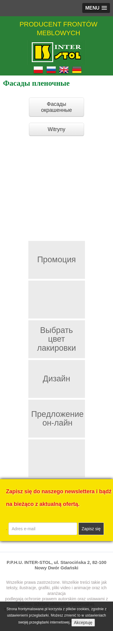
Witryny (56, 129)
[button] (96, 8)
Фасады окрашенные (56, 107)
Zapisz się (91, 528)
